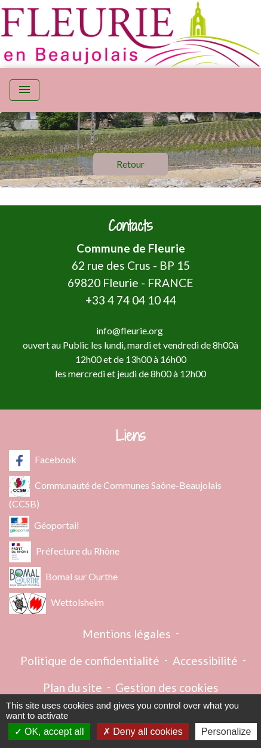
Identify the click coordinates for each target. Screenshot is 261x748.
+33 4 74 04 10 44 (130, 300)
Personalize (226, 732)
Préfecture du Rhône (64, 551)
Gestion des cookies (167, 687)
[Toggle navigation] (24, 90)
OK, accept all (49, 732)
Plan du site (72, 687)
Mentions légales (126, 634)
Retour (130, 164)
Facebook (42, 460)
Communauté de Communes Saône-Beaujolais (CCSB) (115, 492)
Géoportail (44, 526)
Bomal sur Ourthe (63, 577)
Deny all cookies (143, 732)
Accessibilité (205, 660)
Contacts (130, 226)
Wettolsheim (56, 603)
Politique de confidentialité (89, 660)
